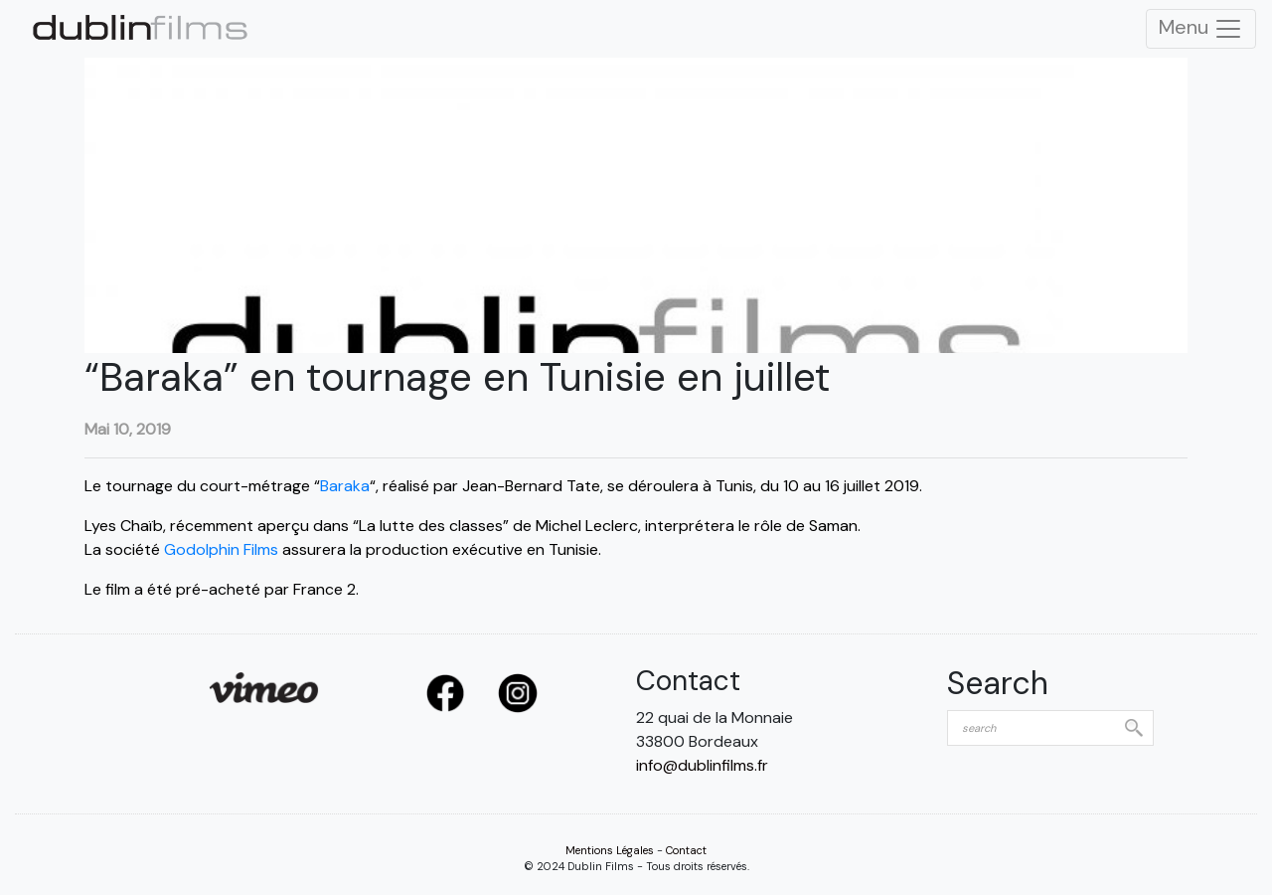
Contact (686, 850)
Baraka (345, 485)
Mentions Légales (609, 850)
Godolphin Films (221, 549)
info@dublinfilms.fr (702, 765)
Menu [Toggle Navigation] (1201, 29)
